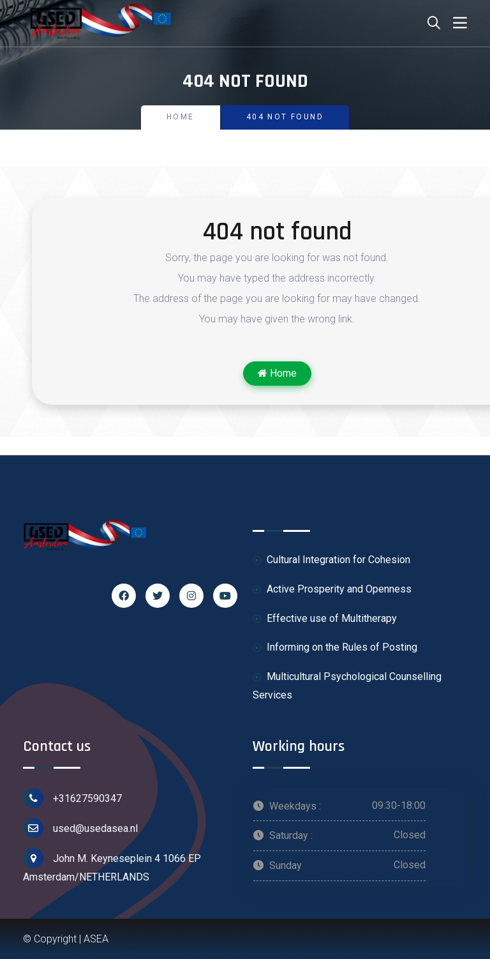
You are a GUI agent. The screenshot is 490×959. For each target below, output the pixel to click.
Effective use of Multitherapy (325, 619)
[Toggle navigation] (460, 23)
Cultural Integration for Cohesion (331, 560)
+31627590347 (72, 798)
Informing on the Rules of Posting (335, 647)
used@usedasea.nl (80, 828)
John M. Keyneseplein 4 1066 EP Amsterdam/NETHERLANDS (112, 865)
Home (181, 116)
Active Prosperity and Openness (332, 589)
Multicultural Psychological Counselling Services (347, 685)
